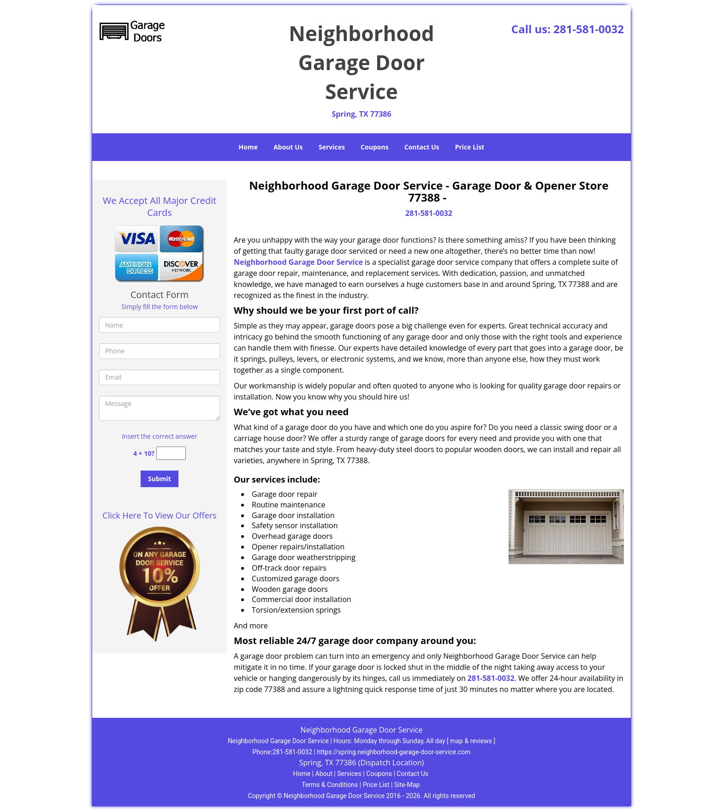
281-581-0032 (588, 28)
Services (332, 147)
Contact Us (421, 147)
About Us (288, 147)
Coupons (374, 147)
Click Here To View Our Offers (159, 515)
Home (248, 147)
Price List (470, 147)
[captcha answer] (171, 453)
